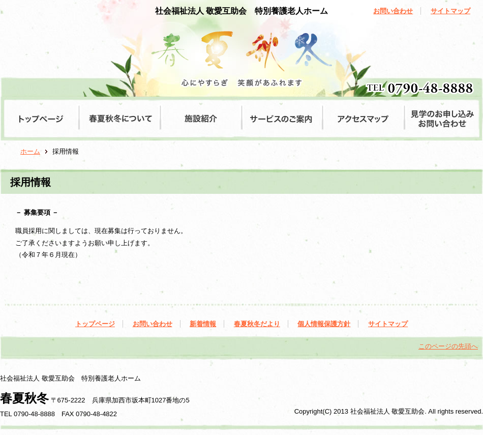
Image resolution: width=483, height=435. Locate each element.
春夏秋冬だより (257, 324)
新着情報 (203, 324)
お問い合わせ (393, 11)
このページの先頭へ (448, 346)
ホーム (30, 151)
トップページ (95, 324)
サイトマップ (450, 11)
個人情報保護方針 (323, 324)
